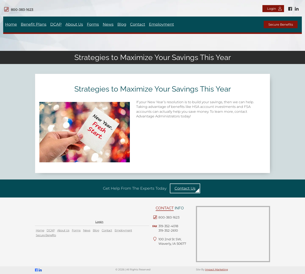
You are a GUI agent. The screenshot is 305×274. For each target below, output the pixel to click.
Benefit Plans (33, 24)
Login (274, 9)
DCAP (56, 24)
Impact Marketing (216, 269)
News (108, 24)
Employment (161, 24)
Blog (121, 24)
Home (11, 24)
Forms (93, 24)
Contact (137, 24)
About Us (74, 24)
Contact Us (185, 188)
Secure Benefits (280, 24)
